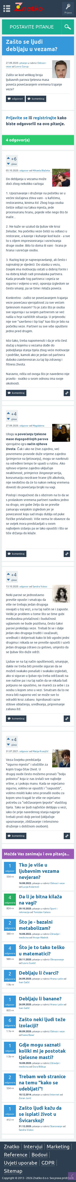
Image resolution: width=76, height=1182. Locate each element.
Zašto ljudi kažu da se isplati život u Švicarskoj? (40, 1114)
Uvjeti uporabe (20, 1163)
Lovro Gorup (22, 66)
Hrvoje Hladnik (40, 937)
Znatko (11, 1146)
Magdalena (38, 425)
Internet (54, 1094)
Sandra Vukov (40, 586)
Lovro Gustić (29, 963)
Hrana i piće (56, 978)
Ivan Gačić (24, 982)
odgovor (24, 170)
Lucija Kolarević (30, 886)
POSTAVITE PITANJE (32, 27)
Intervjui (33, 1146)
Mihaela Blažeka (41, 170)
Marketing (58, 1146)
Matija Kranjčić (40, 751)
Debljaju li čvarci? (39, 973)
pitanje (23, 63)
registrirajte (44, 117)
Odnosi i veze (57, 883)
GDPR (48, 1163)
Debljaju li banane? (40, 999)
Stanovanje (56, 1126)
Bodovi (39, 1154)
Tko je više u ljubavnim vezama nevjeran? (39, 871)
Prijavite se (17, 117)
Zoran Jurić (25, 1098)
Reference (15, 1154)
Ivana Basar (28, 1035)
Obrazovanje (57, 959)
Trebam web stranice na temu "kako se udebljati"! (42, 1083)
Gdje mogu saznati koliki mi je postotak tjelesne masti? (42, 1051)
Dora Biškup (39, 1066)
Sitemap (13, 1171)
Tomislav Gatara (42, 912)
